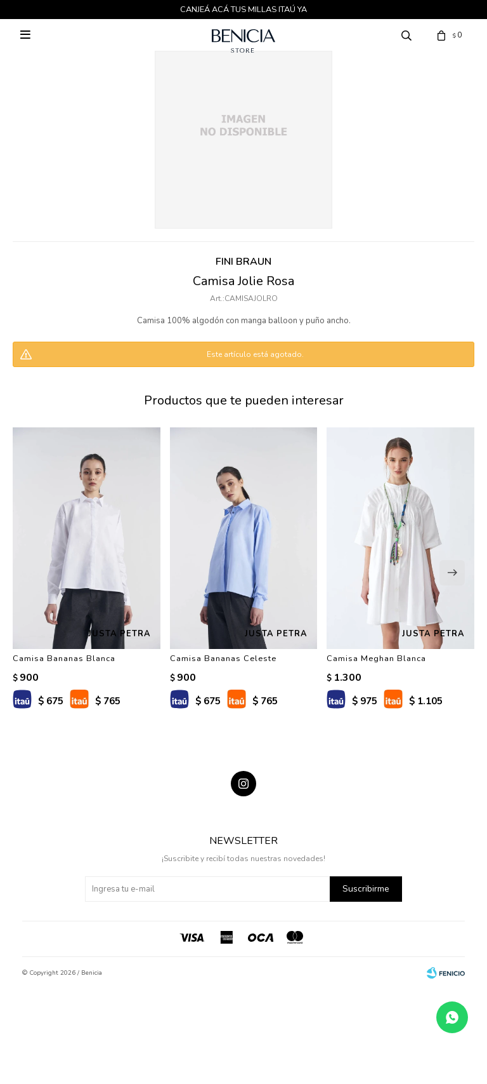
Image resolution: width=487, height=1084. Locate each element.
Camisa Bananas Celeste (223, 658)
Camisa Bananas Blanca (64, 658)
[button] (452, 573)
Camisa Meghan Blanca (376, 658)
